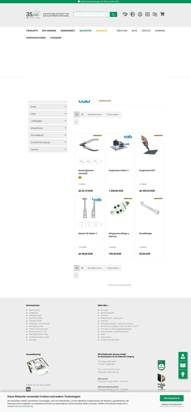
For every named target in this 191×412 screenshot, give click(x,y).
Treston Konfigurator (38, 329)
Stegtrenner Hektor (41, 70)
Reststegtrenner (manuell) (86, 172)
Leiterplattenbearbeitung (43, 56)
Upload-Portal (35, 321)
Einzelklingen (145, 233)
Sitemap (33, 340)
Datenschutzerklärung (23, 406)
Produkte (32, 30)
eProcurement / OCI (38, 331)
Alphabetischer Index (38, 334)
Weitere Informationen (172, 404)
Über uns (122, 30)
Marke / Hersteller (39, 99)
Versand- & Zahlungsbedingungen (116, 329)
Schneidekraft (37, 135)
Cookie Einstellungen (110, 340)
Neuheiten (85, 30)
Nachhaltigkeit (107, 313)
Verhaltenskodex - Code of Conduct (117, 323)
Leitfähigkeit (36, 121)
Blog (134, 30)
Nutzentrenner (38, 62)
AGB (103, 334)
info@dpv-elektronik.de (108, 372)
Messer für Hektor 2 (87, 233)
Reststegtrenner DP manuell (45, 77)
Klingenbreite (37, 128)
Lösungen (55, 37)
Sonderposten (35, 315)
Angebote (101, 30)
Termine (104, 315)
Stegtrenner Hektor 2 (119, 170)
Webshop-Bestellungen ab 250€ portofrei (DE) (100, 1)
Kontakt (104, 310)
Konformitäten (35, 318)
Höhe (33, 114)
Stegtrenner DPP (147, 170)
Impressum (106, 337)
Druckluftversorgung (40, 142)
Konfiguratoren (36, 37)
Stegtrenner (36, 66)
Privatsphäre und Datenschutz (115, 331)
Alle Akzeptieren (172, 398)
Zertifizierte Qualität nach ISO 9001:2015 (119, 326)
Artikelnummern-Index (39, 337)
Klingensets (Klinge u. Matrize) (119, 235)
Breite (33, 107)
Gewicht (34, 149)
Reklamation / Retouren (112, 318)
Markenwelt (68, 30)
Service (146, 30)
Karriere (160, 30)
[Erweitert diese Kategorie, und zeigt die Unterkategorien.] (29, 62)
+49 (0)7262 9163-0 (111, 369)
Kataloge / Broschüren (39, 323)
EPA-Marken (49, 30)
